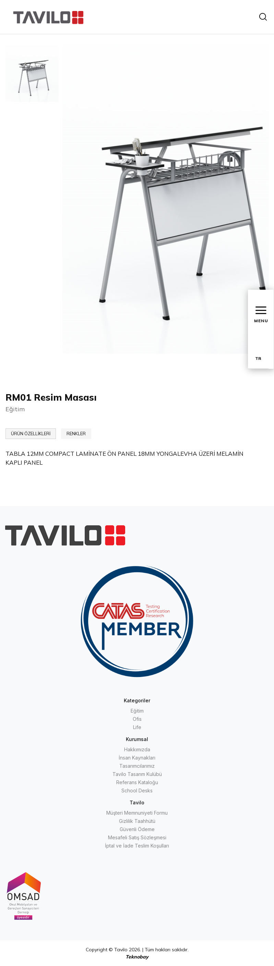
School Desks (137, 790)
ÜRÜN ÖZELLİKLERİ (30, 433)
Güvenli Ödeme (137, 829)
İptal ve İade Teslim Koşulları (137, 846)
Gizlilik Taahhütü (137, 821)
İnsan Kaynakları (137, 758)
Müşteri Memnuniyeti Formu (137, 813)
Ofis (137, 719)
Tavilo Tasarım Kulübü (137, 774)
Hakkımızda (137, 749)
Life (137, 727)
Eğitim (137, 711)
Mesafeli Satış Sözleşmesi (137, 837)
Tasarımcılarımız (137, 766)
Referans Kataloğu (137, 782)
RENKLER (76, 433)
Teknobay (137, 957)
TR (258, 358)
